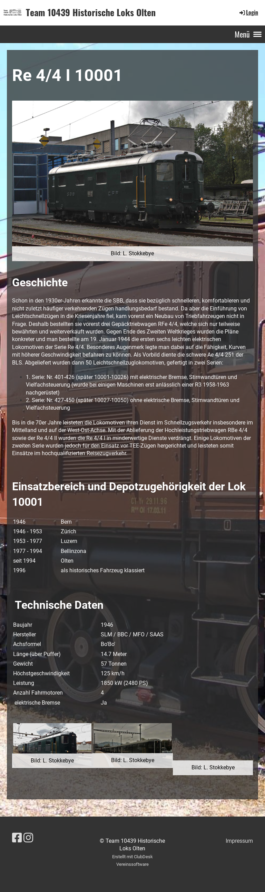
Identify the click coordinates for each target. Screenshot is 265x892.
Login (248, 12)
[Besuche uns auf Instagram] (28, 837)
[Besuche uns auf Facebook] (17, 837)
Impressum (239, 841)
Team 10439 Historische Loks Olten (91, 12)
